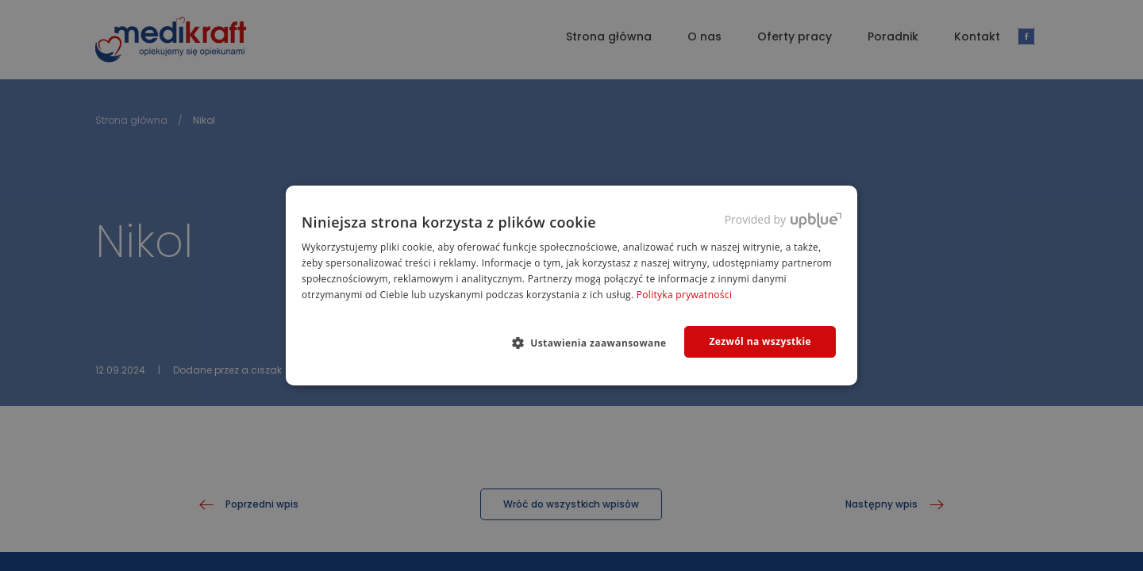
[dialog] (571, 285)
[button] (595, 343)
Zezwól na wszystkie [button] (760, 341)
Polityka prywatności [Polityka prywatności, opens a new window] (684, 294)
